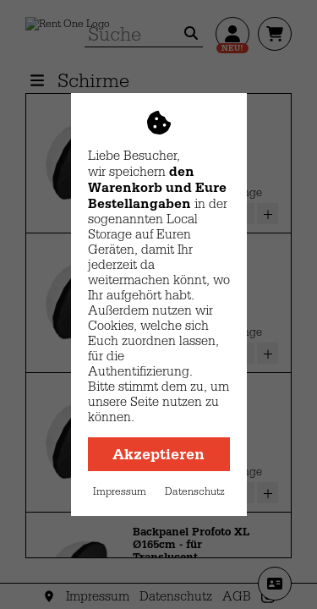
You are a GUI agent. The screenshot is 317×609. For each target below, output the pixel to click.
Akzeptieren (158, 455)
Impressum (119, 491)
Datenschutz (195, 491)
